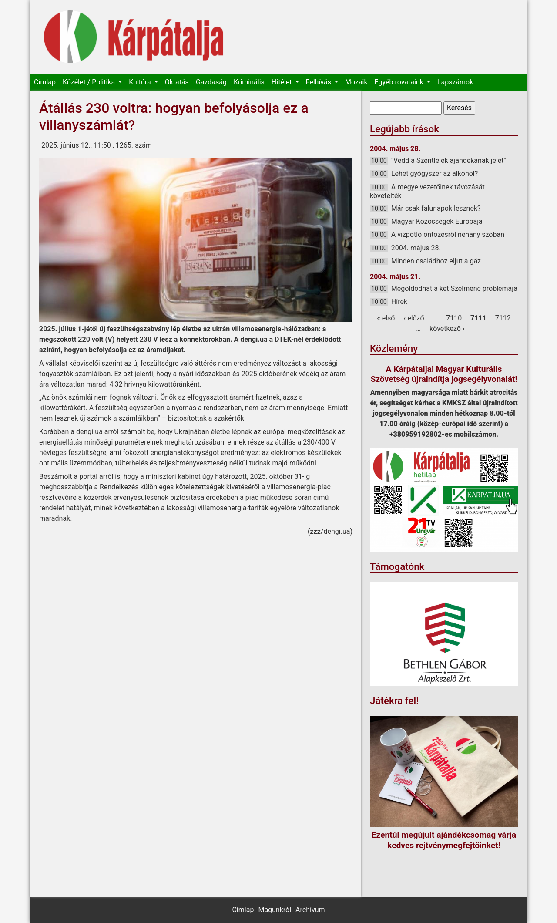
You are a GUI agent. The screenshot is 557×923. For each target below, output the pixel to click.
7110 (454, 318)
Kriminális (249, 82)
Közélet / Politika (90, 82)
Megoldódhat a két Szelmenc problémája (454, 288)
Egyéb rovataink (400, 82)
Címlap (45, 82)
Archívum (310, 910)
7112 (503, 318)
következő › (447, 328)
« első (386, 318)
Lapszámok (455, 82)
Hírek (399, 301)
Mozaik (356, 82)
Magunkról (274, 910)
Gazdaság (211, 82)
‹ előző (413, 318)
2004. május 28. (416, 248)
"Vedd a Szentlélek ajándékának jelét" (448, 160)
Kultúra (140, 82)
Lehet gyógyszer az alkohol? (434, 173)
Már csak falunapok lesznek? (436, 208)
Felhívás (319, 82)
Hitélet (283, 82)
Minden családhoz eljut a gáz (436, 261)
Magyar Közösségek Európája (437, 221)
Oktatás (177, 82)
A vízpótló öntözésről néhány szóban (447, 234)
